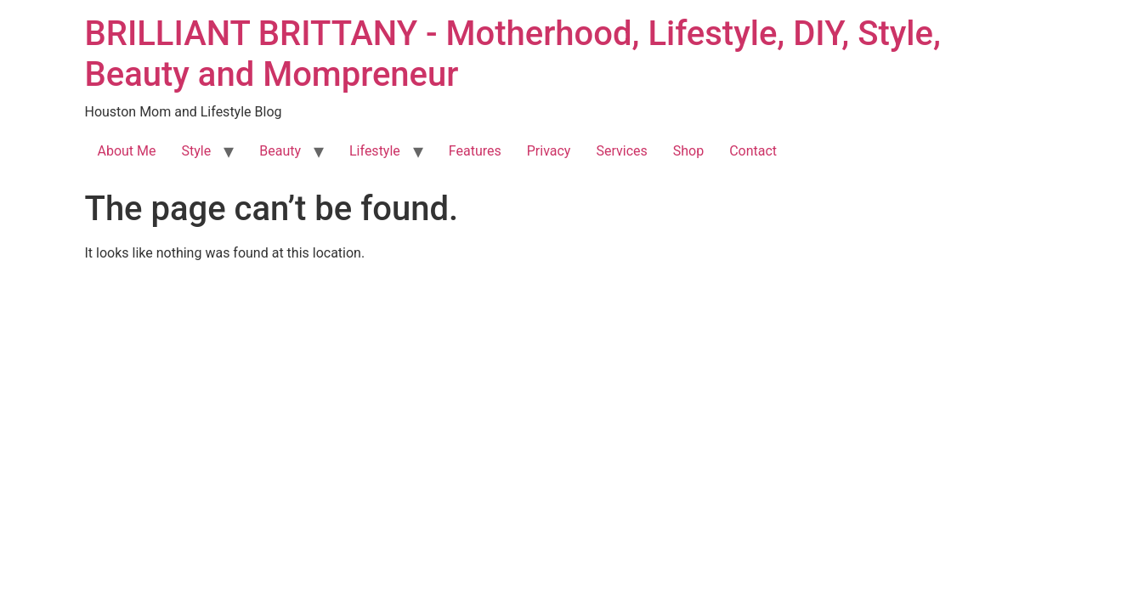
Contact (753, 151)
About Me (127, 151)
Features (475, 151)
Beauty (280, 151)
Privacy (549, 151)
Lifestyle (374, 151)
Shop (688, 151)
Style (197, 151)
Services (621, 151)
